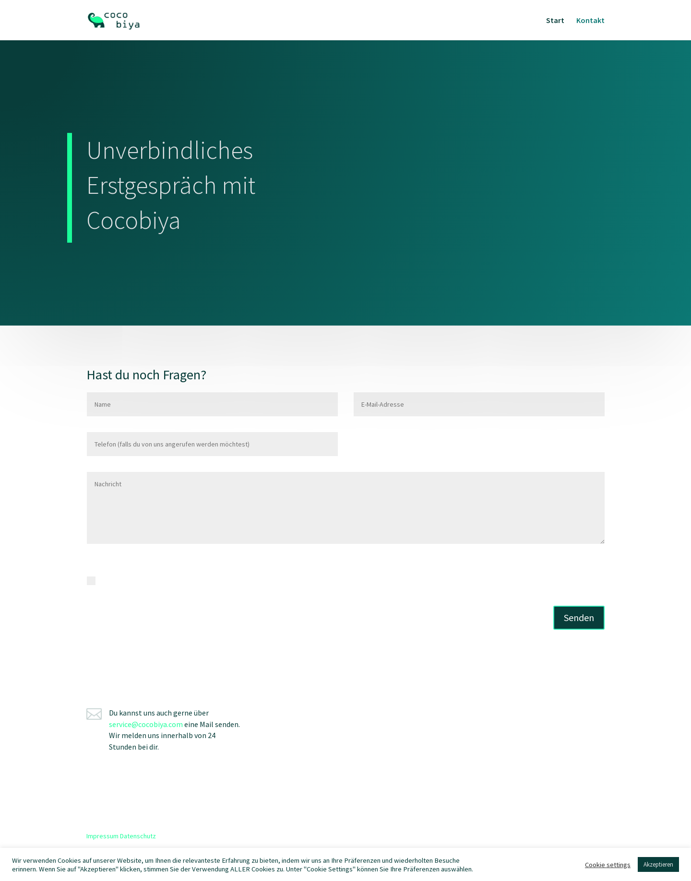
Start (555, 21)
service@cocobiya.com (146, 724)
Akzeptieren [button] (658, 864)
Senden (579, 617)
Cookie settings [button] (608, 864)
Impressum (102, 836)
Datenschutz (138, 836)
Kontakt (590, 21)
